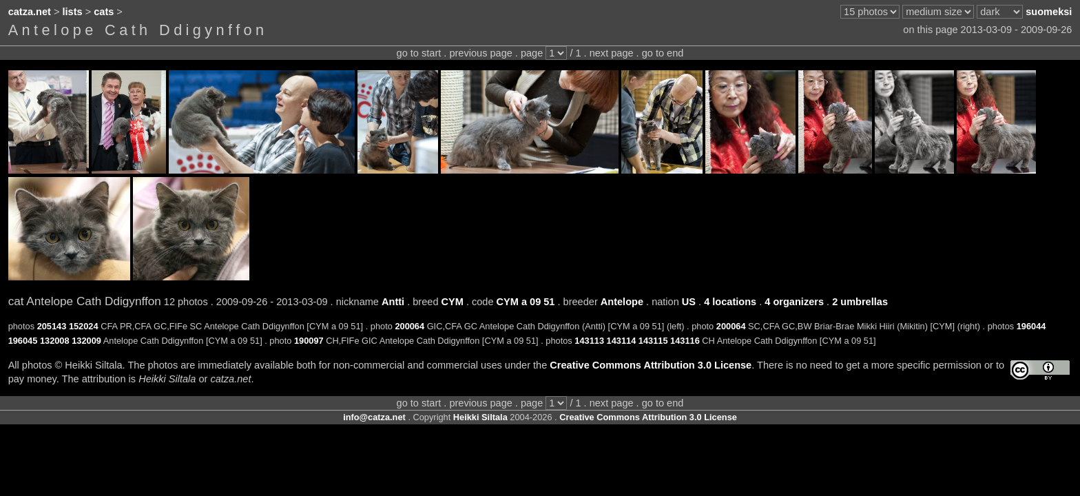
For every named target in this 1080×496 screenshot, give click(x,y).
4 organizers (794, 301)
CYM (453, 301)
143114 (621, 340)
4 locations (730, 301)
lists (73, 11)
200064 (409, 326)
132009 (86, 340)
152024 (83, 326)
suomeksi (1049, 11)
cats (104, 11)
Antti (393, 301)
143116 (685, 340)
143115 (653, 340)
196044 (1031, 326)
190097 (309, 340)
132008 (55, 340)
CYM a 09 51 (526, 301)
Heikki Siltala (480, 417)
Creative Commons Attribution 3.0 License (650, 365)
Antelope (622, 301)
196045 (23, 340)
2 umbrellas (860, 301)
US (689, 301)
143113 (589, 340)
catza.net (29, 11)
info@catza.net (374, 417)
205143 (52, 326)
